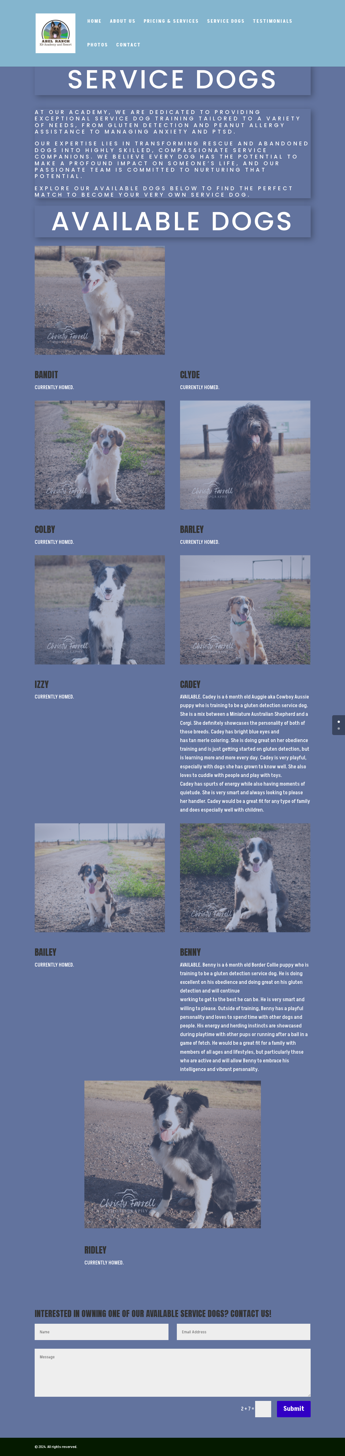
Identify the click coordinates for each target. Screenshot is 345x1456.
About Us (123, 22)
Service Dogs (226, 22)
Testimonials (273, 22)
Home (94, 22)
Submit (293, 1408)
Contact (128, 45)
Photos (97, 45)
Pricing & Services (171, 22)
